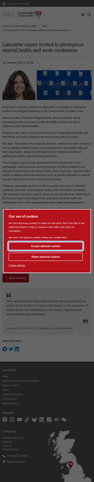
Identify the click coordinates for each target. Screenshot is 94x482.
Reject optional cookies (45, 256)
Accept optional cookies (45, 246)
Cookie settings (17, 265)
